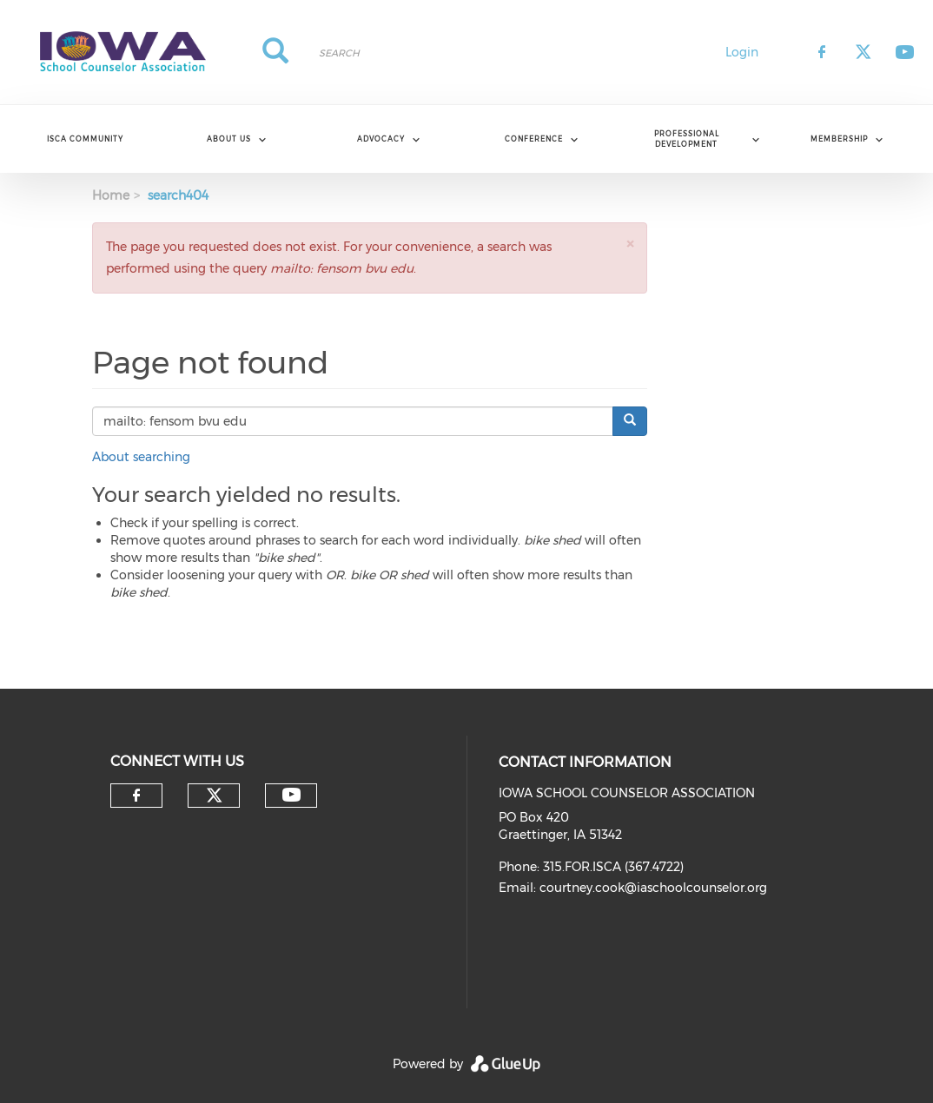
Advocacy (381, 139)
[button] (629, 243)
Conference (534, 139)
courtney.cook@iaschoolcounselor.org (653, 887)
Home (110, 195)
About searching (141, 457)
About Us (229, 139)
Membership (839, 139)
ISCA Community (85, 139)
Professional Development (686, 138)
